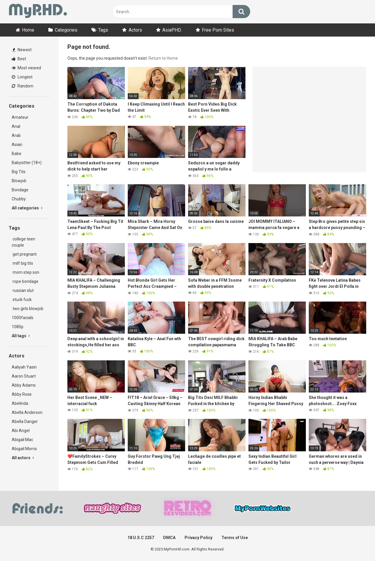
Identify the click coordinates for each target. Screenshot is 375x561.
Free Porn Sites (218, 30)
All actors (23, 457)
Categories (66, 30)
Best (19, 58)
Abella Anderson (27, 412)
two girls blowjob (27, 308)
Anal (16, 126)
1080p (17, 326)
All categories (27, 208)
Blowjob (19, 180)
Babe (16, 153)
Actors (135, 30)
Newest (22, 49)
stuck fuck (22, 299)
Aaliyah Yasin (24, 367)
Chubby (19, 199)
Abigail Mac (22, 439)
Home (28, 30)
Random (22, 86)
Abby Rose (22, 394)
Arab (16, 135)
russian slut (23, 290)
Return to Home (163, 58)
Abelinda (20, 403)
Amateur (20, 117)
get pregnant (24, 254)
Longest (22, 77)
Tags (103, 30)
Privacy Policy (198, 537)
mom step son (25, 272)
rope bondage (25, 281)
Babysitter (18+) (27, 162)
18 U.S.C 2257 (140, 537)
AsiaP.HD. (172, 30)
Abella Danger (25, 421)
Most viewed (26, 68)
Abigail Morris (24, 448)
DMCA (169, 537)
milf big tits (22, 263)
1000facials (22, 317)
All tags (21, 335)
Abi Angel (21, 430)
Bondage (20, 189)
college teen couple (23, 242)
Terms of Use (234, 537)
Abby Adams (24, 385)
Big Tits (18, 171)
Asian (17, 144)
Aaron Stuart (24, 376)
